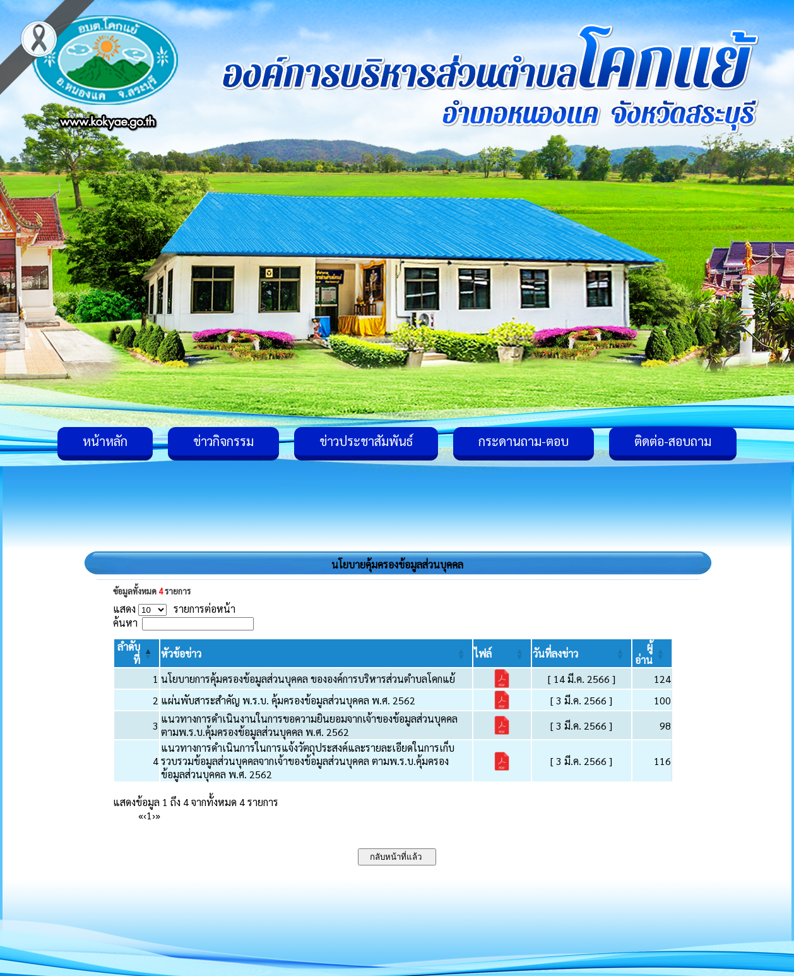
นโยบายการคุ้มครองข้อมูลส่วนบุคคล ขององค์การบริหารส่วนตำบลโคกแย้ (308, 678)
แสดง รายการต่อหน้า (174, 608)
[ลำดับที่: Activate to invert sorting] (136, 653)
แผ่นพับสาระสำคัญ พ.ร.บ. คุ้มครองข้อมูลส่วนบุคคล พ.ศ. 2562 (288, 700)
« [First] (140, 815)
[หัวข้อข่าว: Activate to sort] (316, 653)
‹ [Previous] (144, 815)
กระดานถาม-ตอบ (523, 441)
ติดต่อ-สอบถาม (672, 441)
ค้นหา (125, 622)
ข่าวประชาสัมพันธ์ (366, 441)
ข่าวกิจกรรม (223, 441)
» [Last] (157, 815)
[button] (181, 653)
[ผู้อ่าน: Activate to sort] (652, 653)
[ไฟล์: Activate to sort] (502, 653)
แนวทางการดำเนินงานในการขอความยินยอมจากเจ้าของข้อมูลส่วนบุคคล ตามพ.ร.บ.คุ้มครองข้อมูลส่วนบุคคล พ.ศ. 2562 (309, 725)
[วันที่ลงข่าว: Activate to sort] (581, 653)
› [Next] (153, 815)
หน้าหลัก (105, 441)
